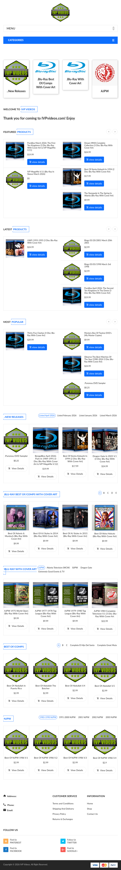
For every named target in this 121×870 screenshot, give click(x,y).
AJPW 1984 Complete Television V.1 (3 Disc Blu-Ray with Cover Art (104, 614)
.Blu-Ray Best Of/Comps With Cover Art (45, 83)
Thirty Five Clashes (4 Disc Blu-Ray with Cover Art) (41, 334)
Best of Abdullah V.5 (105, 685)
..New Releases (16, 91)
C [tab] (108, 493)
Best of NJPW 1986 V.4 (104, 757)
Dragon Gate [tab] (86, 567)
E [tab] (116, 493)
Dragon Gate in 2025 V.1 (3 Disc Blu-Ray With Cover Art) (105, 459)
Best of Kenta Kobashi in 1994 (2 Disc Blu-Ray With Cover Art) (99, 170)
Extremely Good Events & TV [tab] (51, 571)
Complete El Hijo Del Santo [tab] (82, 645)
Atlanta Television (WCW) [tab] (58, 567)
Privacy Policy (59, 814)
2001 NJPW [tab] (83, 717)
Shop (89, 808)
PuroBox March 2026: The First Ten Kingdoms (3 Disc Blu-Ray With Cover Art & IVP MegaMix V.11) (41, 146)
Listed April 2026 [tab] (47, 415)
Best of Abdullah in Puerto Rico (16, 687)
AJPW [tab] (41, 567)
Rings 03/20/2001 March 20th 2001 (98, 241)
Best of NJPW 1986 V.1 (16, 757)
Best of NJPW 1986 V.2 (46, 757)
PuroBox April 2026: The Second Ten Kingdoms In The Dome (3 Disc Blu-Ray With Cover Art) (98, 290)
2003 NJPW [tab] (111, 717)
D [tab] (112, 493)
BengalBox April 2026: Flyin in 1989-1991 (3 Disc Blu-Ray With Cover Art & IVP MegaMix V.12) (46, 460)
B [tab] (104, 493)
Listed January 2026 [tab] (88, 415)
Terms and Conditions (63, 803)
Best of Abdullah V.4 (75, 685)
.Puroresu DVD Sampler (95, 383)
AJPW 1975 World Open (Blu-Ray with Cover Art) (16, 612)
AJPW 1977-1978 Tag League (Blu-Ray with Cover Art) (45, 613)
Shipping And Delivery (63, 808)
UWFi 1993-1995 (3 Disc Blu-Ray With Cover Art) (42, 241)
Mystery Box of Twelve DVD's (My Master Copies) (98, 334)
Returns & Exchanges (63, 819)
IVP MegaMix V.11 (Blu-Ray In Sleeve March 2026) (40, 172)
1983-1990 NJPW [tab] (48, 717)
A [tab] (100, 493)
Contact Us (92, 814)
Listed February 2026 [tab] (67, 415)
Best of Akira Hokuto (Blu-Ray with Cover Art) (105, 535)
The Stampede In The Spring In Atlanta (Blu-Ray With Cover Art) (98, 194)
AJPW (105, 91)
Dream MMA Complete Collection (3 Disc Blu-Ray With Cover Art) (98, 145)
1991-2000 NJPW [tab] (67, 717)
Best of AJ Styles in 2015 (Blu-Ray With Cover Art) (75, 534)
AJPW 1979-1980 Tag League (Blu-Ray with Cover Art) (75, 613)
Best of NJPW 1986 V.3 (75, 757)
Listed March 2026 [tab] (108, 415)
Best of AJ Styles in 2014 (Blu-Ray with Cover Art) (45, 534)
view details (37, 161)
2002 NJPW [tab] (97, 717)
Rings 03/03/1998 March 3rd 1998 (97, 265)
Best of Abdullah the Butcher (45, 687)
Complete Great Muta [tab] (107, 645)
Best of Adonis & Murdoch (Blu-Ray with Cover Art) (16, 536)
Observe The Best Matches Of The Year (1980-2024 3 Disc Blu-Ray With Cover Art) (99, 359)
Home (90, 803)
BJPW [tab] (75, 567)
